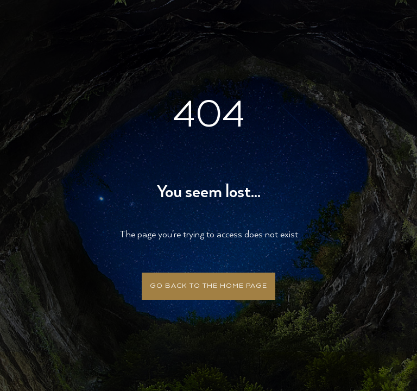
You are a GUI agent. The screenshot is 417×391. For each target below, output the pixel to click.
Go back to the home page (208, 286)
